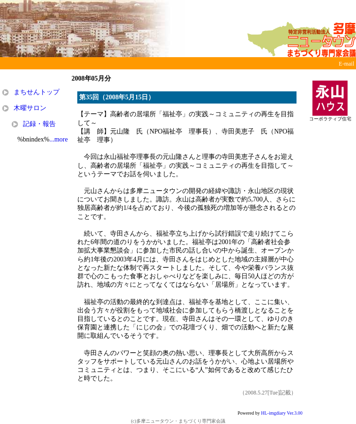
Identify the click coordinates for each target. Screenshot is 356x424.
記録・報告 (39, 123)
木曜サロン (30, 108)
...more (58, 139)
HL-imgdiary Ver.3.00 (281, 413)
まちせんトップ (36, 92)
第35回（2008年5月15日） (117, 97)
